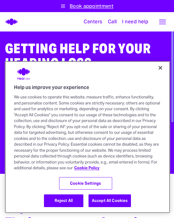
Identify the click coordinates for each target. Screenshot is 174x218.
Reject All (64, 200)
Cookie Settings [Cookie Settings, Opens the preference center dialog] (85, 183)
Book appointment (91, 6)
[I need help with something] (135, 21)
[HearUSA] (9, 21)
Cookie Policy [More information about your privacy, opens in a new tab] (86, 167)
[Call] (112, 21)
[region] (87, 137)
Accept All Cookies (110, 200)
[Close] (160, 67)
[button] (162, 21)
